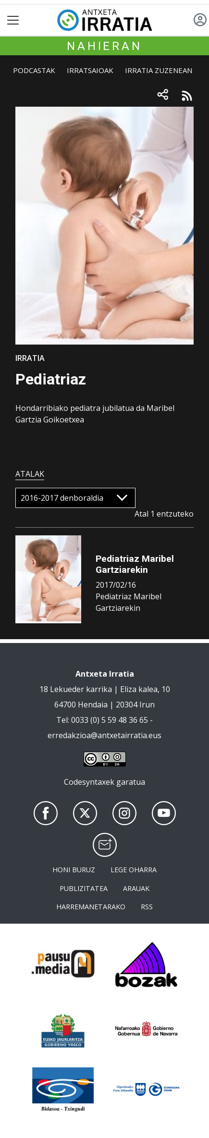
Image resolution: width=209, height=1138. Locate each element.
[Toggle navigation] (13, 20)
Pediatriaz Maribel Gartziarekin (135, 564)
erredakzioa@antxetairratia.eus (104, 735)
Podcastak (34, 70)
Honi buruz (73, 869)
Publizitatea (84, 888)
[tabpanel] (104, 559)
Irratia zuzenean (158, 70)
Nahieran (104, 46)
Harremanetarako (90, 906)
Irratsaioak (90, 70)
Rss (147, 906)
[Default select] (75, 498)
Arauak (136, 888)
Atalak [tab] (29, 474)
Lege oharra (134, 869)
